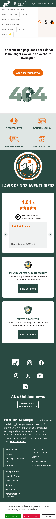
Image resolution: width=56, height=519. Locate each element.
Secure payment (39, 461)
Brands (8, 454)
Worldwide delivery (14, 146)
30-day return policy (42, 146)
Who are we (11, 449)
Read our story (18, 441)
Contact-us (10, 465)
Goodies (9, 485)
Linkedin (25, 386)
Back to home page (28, 72)
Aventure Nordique (18, 420)
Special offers (11, 480)
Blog (16, 362)
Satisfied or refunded (42, 465)
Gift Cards (10, 489)
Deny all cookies (31, 516)
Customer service (14, 128)
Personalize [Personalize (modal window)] (49, 516)
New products (12, 471)
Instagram (29, 362)
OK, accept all (13, 516)
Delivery (35, 456)
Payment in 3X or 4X (42, 128)
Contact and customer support (40, 451)
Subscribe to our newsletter (28, 405)
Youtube (40, 375)
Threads (16, 375)
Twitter (28, 375)
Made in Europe (13, 476)
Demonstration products (12, 495)
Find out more (28, 288)
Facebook (41, 362)
